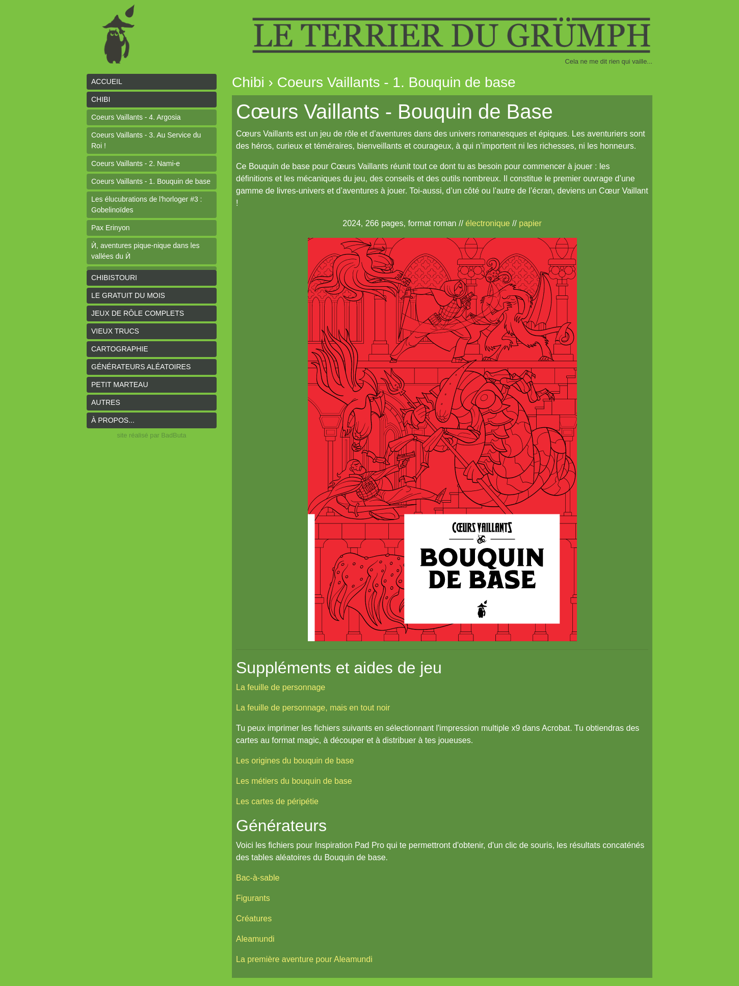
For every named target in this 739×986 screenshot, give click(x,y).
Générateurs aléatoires (141, 367)
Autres (105, 402)
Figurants (253, 898)
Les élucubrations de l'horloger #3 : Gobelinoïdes (146, 204)
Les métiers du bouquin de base (294, 781)
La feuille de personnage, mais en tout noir (313, 707)
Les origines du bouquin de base (295, 760)
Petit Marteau (119, 384)
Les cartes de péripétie (277, 801)
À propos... (113, 420)
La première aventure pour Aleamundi (304, 959)
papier (530, 223)
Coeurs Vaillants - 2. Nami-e (135, 163)
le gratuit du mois (128, 295)
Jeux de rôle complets (137, 313)
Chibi (100, 99)
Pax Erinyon (110, 228)
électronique (487, 223)
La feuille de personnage (280, 687)
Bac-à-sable (257, 877)
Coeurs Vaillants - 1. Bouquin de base (150, 181)
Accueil (106, 81)
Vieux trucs (115, 331)
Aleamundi (255, 939)
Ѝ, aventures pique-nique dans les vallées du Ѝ (145, 250)
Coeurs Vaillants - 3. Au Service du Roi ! (146, 140)
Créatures (254, 918)
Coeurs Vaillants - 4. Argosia (136, 117)
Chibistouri (114, 277)
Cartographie (119, 349)
